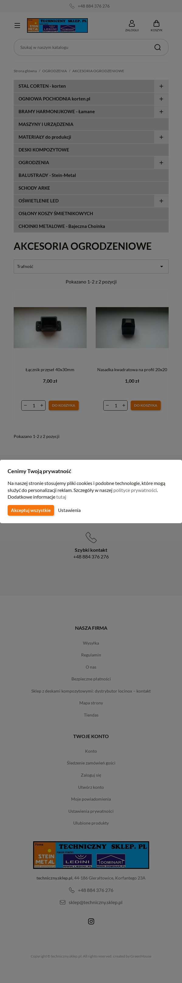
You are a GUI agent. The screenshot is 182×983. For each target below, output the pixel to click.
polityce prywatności (139, 490)
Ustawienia (68, 510)
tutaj (62, 497)
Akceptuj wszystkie (30, 510)
